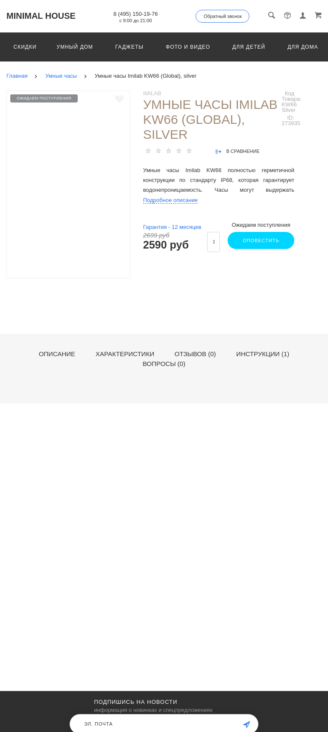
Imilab (152, 93)
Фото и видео (188, 47)
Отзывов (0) (195, 354)
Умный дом (75, 47)
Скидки (25, 47)
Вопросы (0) (164, 363)
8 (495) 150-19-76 (135, 14)
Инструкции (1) (262, 354)
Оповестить (261, 240)
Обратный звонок (223, 16)
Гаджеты (129, 47)
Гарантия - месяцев (172, 227)
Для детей (248, 47)
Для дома (302, 47)
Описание (57, 354)
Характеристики (125, 354)
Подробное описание (170, 200)
